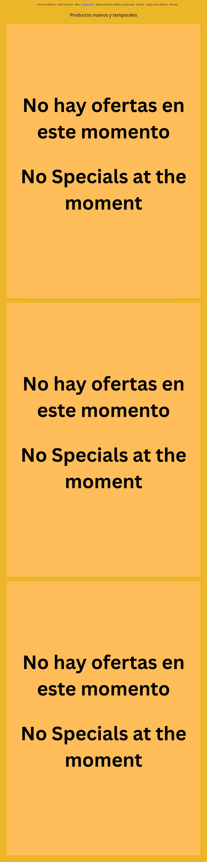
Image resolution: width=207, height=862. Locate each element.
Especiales (88, 4)
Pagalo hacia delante (157, 4)
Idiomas (173, 4)
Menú (78, 4)
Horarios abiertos (46, 4)
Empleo (140, 4)
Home (32, 4)
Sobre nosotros (65, 4)
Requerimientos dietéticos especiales (115, 4)
